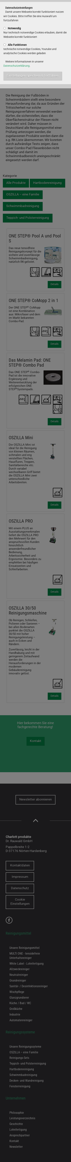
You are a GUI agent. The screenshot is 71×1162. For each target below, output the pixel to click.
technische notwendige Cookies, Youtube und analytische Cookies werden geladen (29, 49)
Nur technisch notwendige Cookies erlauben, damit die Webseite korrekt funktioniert (35, 32)
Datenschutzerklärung (16, 65)
